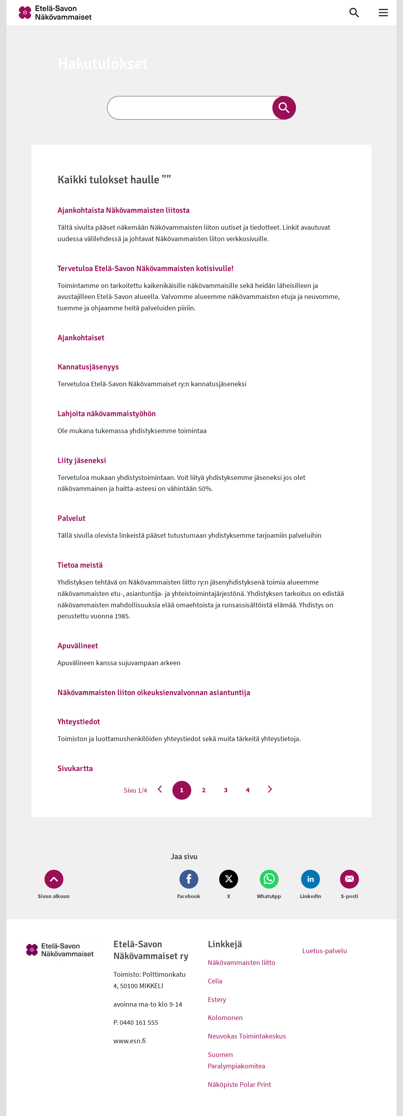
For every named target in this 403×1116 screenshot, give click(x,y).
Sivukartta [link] (75, 768)
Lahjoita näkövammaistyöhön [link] (106, 414)
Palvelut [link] (71, 518)
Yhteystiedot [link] (78, 722)
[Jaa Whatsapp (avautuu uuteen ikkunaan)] (269, 885)
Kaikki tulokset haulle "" (114, 179)
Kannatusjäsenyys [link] (88, 367)
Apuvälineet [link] (77, 646)
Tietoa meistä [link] (80, 565)
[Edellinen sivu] (159, 790)
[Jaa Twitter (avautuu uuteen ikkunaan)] (228, 885)
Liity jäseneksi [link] (81, 460)
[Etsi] (201, 108)
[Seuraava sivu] (270, 790)
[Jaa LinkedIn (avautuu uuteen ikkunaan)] (310, 885)
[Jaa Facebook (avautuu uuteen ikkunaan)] (190, 885)
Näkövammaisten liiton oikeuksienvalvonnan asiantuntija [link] (153, 692)
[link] (170, 12)
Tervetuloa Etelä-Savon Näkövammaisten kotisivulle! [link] (145, 268)
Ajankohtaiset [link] (80, 338)
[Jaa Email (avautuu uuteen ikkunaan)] (348, 885)
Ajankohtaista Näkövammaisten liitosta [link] (123, 210)
